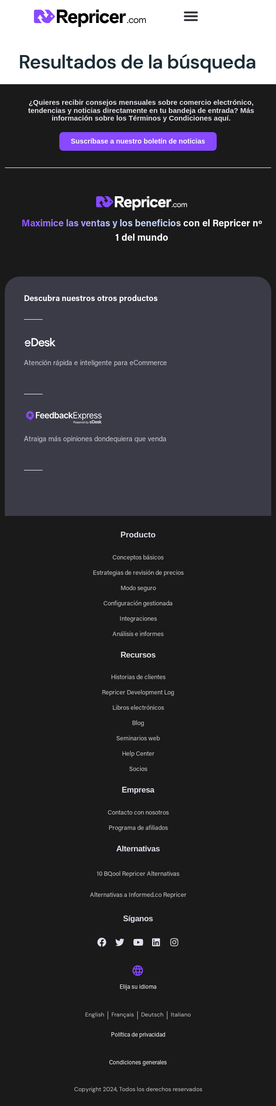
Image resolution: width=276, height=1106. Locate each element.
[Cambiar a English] (95, 1015)
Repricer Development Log (138, 692)
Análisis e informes (138, 633)
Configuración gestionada (138, 603)
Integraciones (138, 618)
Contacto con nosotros (138, 812)
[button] (190, 16)
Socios (138, 768)
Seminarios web (138, 738)
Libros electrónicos (138, 707)
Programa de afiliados (138, 827)
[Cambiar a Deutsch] (152, 1015)
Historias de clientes (138, 676)
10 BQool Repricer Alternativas (138, 873)
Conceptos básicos (138, 557)
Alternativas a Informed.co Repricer (138, 894)
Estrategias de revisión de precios (138, 572)
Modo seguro (138, 587)
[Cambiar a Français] (123, 1015)
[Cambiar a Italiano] (180, 1015)
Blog (138, 722)
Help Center (138, 753)
